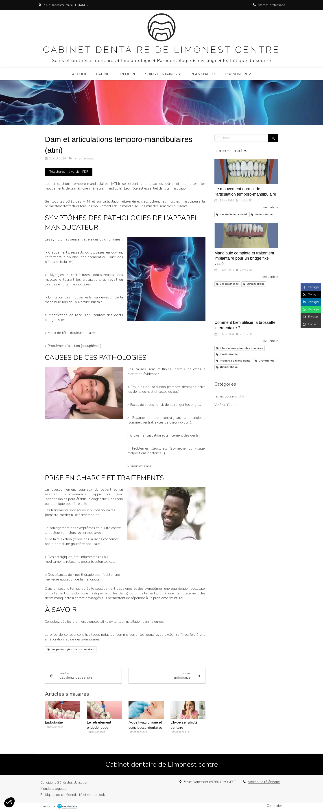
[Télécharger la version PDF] (68, 172)
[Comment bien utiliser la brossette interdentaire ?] (246, 305)
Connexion (275, 805)
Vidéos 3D (222, 405)
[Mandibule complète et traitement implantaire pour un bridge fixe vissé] (246, 236)
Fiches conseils (225, 396)
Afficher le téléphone (271, 5)
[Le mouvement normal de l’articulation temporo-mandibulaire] (246, 171)
